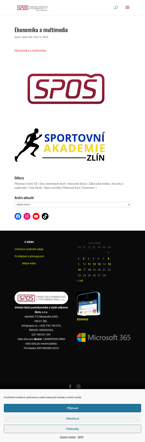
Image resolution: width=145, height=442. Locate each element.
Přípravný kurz (71, 187)
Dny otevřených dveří (53, 183)
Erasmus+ (88, 187)
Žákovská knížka (99, 183)
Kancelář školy (77, 183)
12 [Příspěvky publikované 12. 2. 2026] (94, 264)
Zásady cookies (68, 437)
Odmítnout (72, 418)
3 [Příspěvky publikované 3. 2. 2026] (83, 258)
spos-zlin (27, 37)
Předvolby (72, 429)
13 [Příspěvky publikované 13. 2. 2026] (99, 264)
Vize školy (36, 187)
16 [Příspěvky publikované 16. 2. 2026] (79, 269)
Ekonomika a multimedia (30, 50)
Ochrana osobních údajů (29, 249)
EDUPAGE (82, 319)
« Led (80, 280)
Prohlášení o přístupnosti (29, 256)
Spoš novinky (52, 187)
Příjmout (72, 408)
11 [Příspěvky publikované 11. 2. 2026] (89, 264)
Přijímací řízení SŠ (26, 183)
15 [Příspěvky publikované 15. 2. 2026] (109, 264)
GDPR (80, 437)
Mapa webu (29, 263)
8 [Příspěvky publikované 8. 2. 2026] (108, 258)
